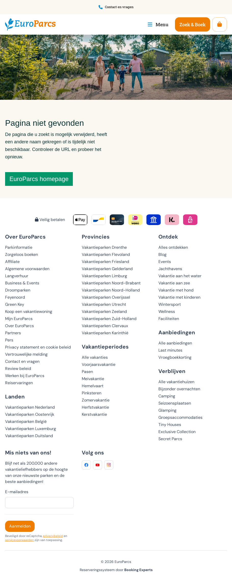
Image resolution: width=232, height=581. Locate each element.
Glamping (167, 410)
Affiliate (12, 261)
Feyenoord (15, 297)
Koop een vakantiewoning (28, 311)
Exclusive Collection (177, 431)
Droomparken (17, 290)
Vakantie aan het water (179, 276)
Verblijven (171, 371)
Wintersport (169, 304)
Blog (162, 254)
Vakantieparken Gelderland (107, 268)
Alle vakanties (95, 357)
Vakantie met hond (176, 290)
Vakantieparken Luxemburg (30, 428)
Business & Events (22, 283)
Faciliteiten (168, 318)
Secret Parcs (170, 438)
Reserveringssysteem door (116, 570)
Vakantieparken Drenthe (104, 247)
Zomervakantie (96, 400)
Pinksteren (91, 393)
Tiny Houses (169, 424)
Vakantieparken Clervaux (105, 325)
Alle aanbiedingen (175, 343)
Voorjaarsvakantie (98, 364)
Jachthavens (170, 268)
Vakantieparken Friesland (105, 261)
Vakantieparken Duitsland (29, 435)
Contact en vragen (22, 361)
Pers (9, 340)
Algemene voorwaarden (27, 268)
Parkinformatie (18, 247)
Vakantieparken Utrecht (104, 304)
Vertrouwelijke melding (26, 354)
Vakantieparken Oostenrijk (29, 414)
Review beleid (18, 368)
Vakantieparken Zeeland (104, 311)
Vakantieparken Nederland (30, 407)
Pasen (87, 371)
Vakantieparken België (26, 421)
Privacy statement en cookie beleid (38, 347)
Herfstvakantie (95, 407)
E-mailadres (16, 491)
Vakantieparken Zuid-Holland (109, 318)
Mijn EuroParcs (19, 318)
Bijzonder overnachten (179, 389)
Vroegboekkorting (175, 357)
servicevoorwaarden (19, 540)
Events (164, 261)
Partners (13, 333)
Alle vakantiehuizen (176, 381)
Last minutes (170, 350)
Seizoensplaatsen (174, 403)
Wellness (166, 311)
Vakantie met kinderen (179, 297)
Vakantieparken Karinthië (105, 333)
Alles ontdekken (173, 247)
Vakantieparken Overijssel (106, 297)
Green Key (14, 304)
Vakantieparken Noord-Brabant (111, 283)
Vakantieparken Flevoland (106, 254)
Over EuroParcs (19, 325)
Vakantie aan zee (174, 283)
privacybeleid (53, 536)
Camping (166, 396)
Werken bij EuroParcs (24, 375)
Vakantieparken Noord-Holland (111, 290)
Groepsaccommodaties (180, 417)
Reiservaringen (19, 382)
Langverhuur (16, 276)
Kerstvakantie (94, 414)
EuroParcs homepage (39, 178)
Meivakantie (93, 378)
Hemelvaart (92, 386)
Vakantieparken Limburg (104, 276)
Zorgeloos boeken (21, 254)
